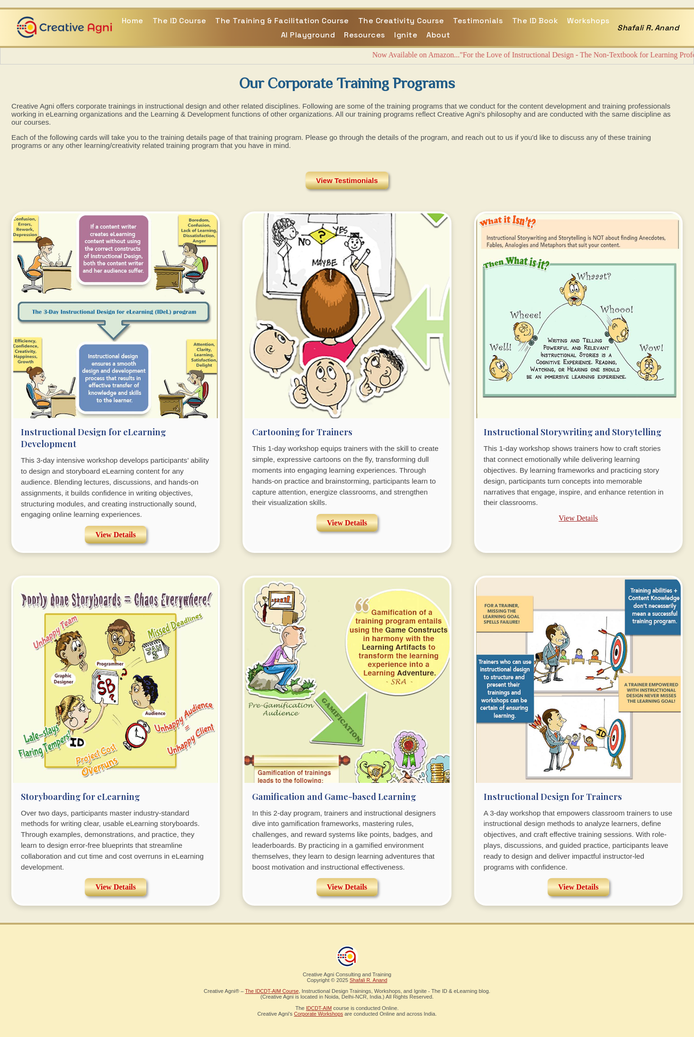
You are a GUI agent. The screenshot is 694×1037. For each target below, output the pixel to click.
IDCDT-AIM (319, 1008)
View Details (116, 535)
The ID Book (535, 21)
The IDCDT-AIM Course (271, 991)
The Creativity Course (401, 21)
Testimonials (478, 21)
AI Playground (308, 35)
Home (133, 21)
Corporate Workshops (318, 1014)
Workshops (588, 21)
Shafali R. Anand (368, 980)
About (438, 35)
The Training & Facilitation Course (282, 21)
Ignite (405, 35)
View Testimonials (347, 180)
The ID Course (180, 21)
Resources (364, 35)
